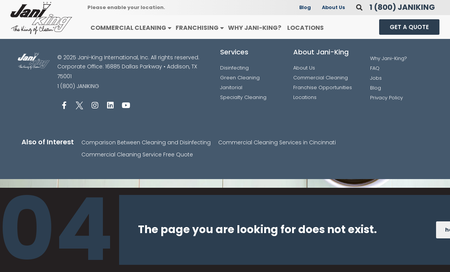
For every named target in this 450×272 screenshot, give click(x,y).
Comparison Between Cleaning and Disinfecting (146, 142)
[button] (359, 7)
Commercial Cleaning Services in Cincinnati (277, 142)
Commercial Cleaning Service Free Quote (137, 154)
